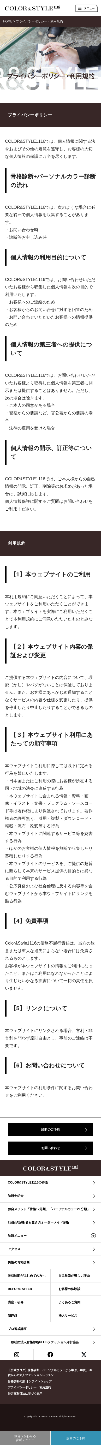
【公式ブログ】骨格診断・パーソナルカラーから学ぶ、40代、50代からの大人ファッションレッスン (50, 1373)
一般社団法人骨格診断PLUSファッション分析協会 (43, 1342)
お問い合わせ (50, 1148)
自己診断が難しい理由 (74, 1275)
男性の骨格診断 (19, 1262)
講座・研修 (15, 1302)
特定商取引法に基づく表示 (25, 1393)
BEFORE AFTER (20, 1289)
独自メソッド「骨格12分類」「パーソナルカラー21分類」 (49, 1209)
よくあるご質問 (69, 1302)
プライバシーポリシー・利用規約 (29, 1387)
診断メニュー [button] (17, 1236)
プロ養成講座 (17, 1329)
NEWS (12, 1315)
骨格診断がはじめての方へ (26, 1275)
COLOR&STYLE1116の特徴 (28, 1182)
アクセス (14, 1249)
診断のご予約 (50, 1129)
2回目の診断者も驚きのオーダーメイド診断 (38, 1222)
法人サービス (67, 1315)
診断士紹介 (15, 1196)
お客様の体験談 (69, 1289)
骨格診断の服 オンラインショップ (30, 1381)
